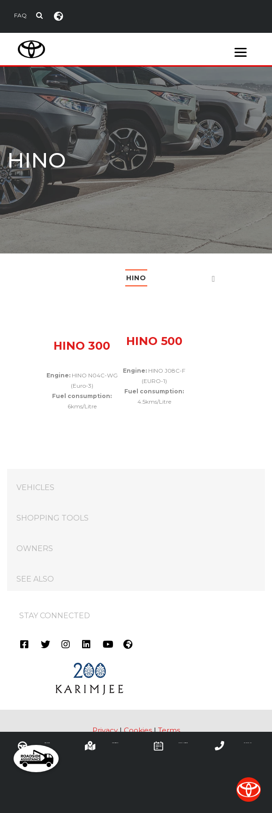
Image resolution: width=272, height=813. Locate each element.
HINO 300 (81, 346)
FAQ (20, 15)
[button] (36, 758)
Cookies (138, 730)
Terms (169, 730)
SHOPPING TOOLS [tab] (140, 513)
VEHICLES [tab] (140, 483)
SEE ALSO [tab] (140, 574)
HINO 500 (154, 341)
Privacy (105, 730)
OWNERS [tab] (140, 544)
